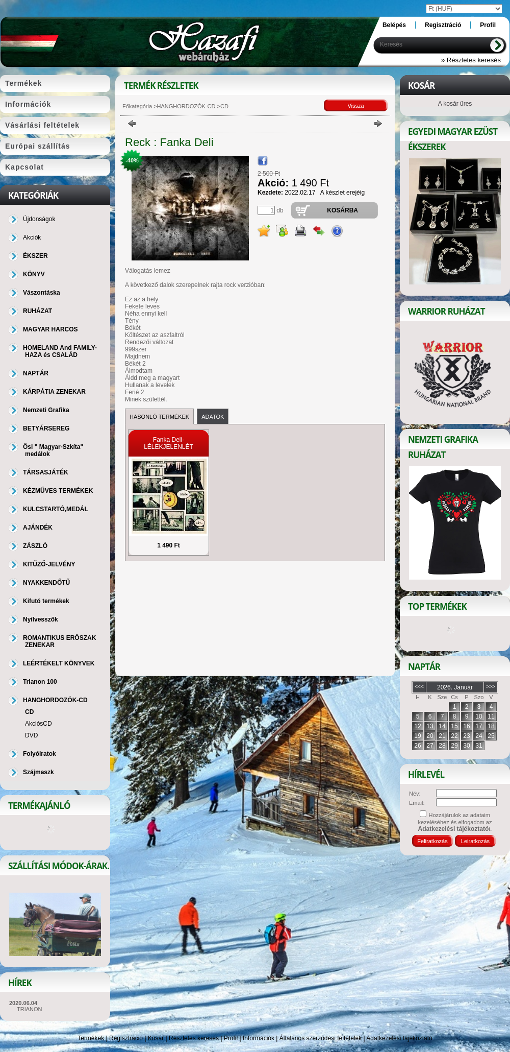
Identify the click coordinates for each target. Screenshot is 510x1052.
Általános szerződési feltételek (320, 1038)
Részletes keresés (194, 1038)
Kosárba (342, 210)
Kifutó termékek (46, 601)
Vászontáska (41, 292)
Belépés (394, 25)
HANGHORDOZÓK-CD (186, 106)
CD (29, 711)
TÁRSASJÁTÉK (45, 472)
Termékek (91, 1038)
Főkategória (137, 106)
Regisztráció (126, 1038)
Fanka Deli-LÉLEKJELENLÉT (168, 443)
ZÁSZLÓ (35, 545)
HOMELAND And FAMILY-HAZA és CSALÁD (60, 351)
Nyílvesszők (40, 619)
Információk (258, 1038)
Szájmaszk (38, 772)
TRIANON (29, 1009)
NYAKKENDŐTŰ (46, 582)
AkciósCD (38, 723)
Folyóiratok (39, 753)
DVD (31, 735)
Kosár (156, 1038)
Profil (231, 1038)
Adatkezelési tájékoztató (399, 1038)
